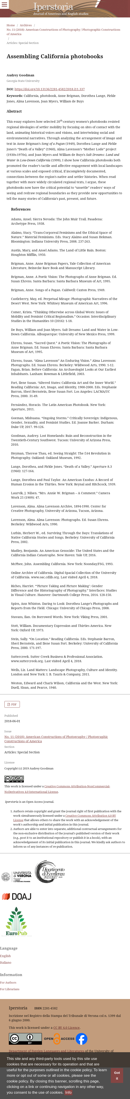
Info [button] (68, 1092)
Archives (26, 25)
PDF (14, 704)
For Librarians (9, 989)
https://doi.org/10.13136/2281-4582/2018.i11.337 (50, 89)
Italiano (5, 962)
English (5, 956)
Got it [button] (117, 1075)
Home (11, 25)
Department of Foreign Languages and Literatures (46, 1051)
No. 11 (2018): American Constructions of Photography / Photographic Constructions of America (63, 32)
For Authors (8, 982)
